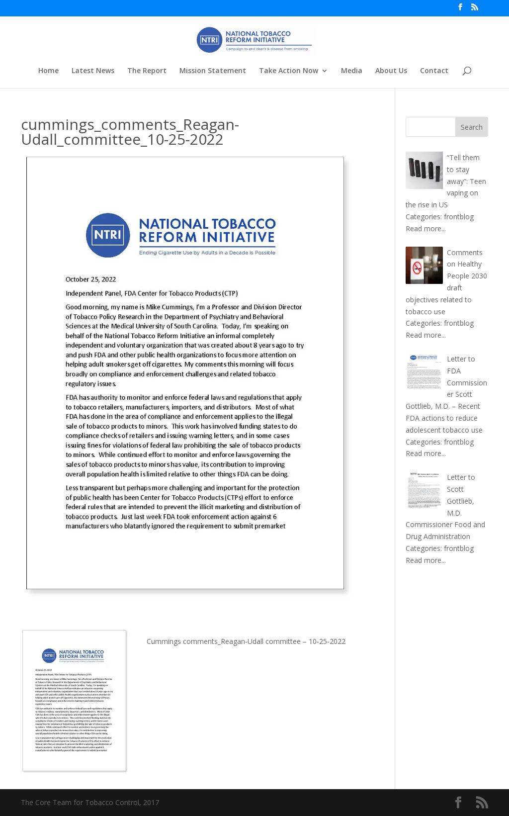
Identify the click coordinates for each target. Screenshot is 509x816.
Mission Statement (212, 71)
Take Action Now (288, 71)
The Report (147, 71)
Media (351, 71)
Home (48, 71)
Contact (434, 71)
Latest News (93, 71)
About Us (391, 71)
